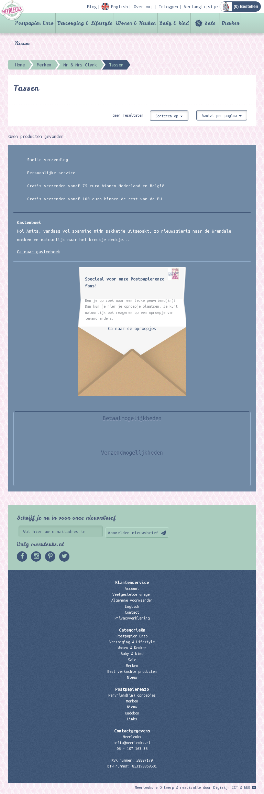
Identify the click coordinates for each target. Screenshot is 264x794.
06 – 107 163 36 (132, 749)
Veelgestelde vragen (132, 594)
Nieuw (22, 43)
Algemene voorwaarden (132, 600)
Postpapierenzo (132, 689)
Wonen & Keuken (136, 23)
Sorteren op (169, 116)
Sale (210, 23)
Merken (230, 23)
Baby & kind (174, 23)
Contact (132, 612)
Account (132, 588)
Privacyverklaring (132, 618)
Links (132, 719)
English (132, 606)
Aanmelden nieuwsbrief (133, 532)
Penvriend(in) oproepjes (132, 695)
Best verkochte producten (132, 671)
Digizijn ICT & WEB (231, 787)
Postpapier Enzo (34, 23)
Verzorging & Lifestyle (84, 23)
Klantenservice (132, 582)
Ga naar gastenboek (38, 251)
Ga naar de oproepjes (132, 328)
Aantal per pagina (222, 116)
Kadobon (132, 713)
